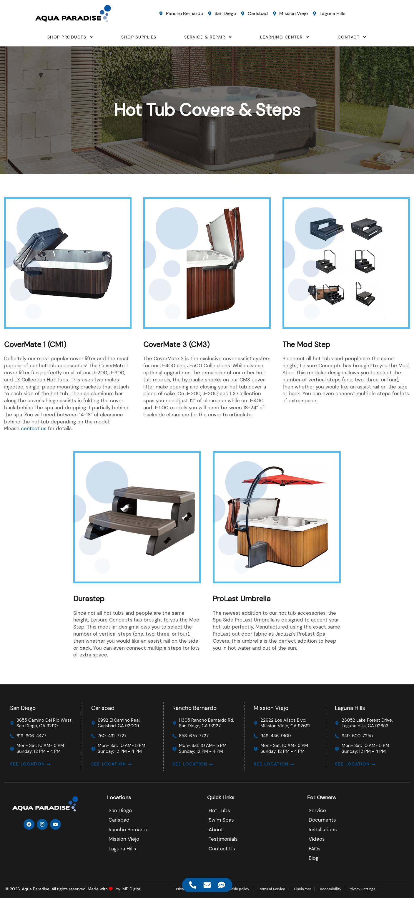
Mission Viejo (271, 708)
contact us (33, 428)
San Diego (23, 708)
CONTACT (352, 37)
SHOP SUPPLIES (139, 37)
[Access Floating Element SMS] (221, 885)
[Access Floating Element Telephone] (192, 885)
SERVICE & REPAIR (208, 37)
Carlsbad (102, 708)
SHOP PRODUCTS (70, 37)
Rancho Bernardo (194, 708)
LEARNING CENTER (285, 37)
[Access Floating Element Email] (207, 885)
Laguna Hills (350, 708)
